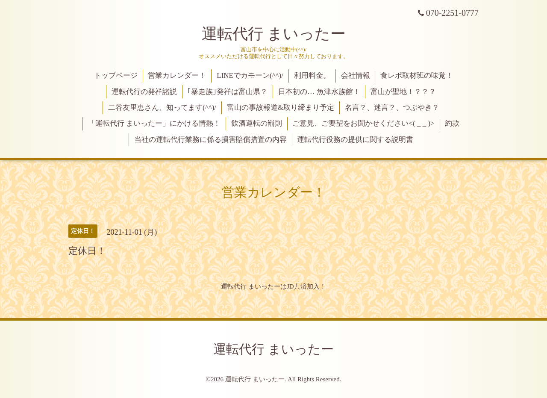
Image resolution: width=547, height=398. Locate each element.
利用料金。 (312, 75)
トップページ (116, 75)
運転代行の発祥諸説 (144, 92)
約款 (452, 123)
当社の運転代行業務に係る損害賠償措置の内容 (210, 140)
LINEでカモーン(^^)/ (250, 75)
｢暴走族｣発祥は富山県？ (227, 92)
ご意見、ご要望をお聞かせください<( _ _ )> (363, 123)
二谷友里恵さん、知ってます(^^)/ (162, 107)
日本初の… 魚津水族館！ (319, 92)
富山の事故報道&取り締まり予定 (280, 107)
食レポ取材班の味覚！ (416, 75)
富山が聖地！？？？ (403, 92)
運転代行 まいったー (274, 33)
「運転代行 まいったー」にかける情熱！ (154, 123)
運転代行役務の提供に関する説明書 (355, 140)
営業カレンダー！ (177, 75)
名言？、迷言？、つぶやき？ (392, 107)
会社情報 (355, 75)
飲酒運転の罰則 (256, 123)
